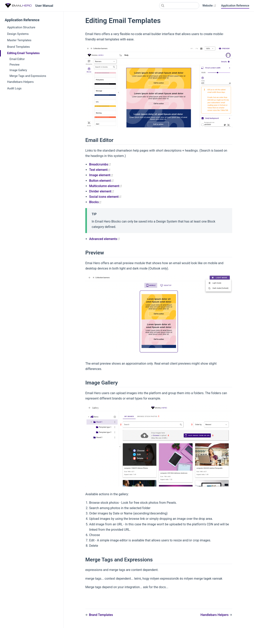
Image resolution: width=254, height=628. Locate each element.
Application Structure (21, 27)
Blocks (95, 202)
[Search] (179, 5)
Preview (14, 64)
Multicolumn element (105, 186)
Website (209, 6)
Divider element (101, 191)
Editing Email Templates (23, 53)
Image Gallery (18, 70)
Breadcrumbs (100, 164)
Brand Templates (18, 47)
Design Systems (18, 34)
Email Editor (17, 59)
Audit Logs (14, 88)
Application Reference (235, 5)
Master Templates (19, 40)
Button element (101, 181)
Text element (100, 170)
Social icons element (105, 197)
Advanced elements (104, 239)
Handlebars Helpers (20, 82)
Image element (101, 175)
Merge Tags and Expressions (28, 76)
